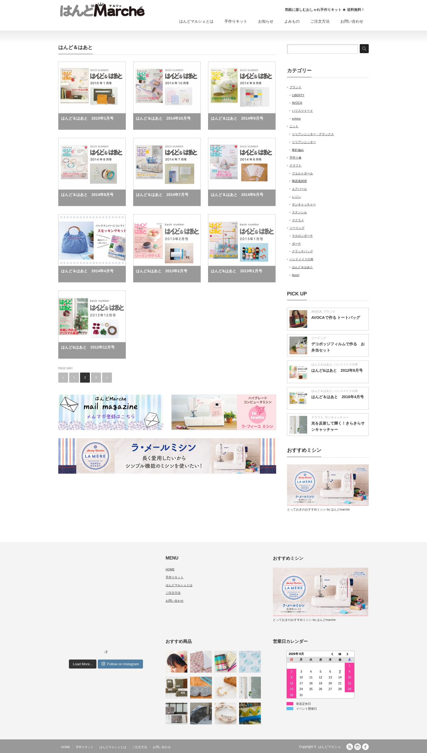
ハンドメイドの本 (301, 259)
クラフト (295, 165)
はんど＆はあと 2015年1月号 (87, 118)
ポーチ (296, 243)
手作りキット (235, 21)
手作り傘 (295, 157)
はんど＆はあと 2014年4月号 (87, 271)
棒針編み (298, 150)
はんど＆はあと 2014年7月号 (162, 194)
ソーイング (296, 227)
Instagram (357, 746)
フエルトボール (302, 173)
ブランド (295, 87)
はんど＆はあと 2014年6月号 (237, 194)
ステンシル (299, 212)
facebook (365, 746)
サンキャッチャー (304, 204)
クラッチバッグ (302, 251)
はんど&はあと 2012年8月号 (337, 370)
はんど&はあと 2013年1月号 (236, 271)
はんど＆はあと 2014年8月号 (87, 194)
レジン (296, 196)
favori (295, 275)
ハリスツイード (302, 110)
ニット (293, 126)
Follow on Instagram (120, 664)
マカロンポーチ (302, 235)
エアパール (299, 188)
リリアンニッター (304, 142)
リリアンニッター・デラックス (313, 134)
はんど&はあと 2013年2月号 (161, 271)
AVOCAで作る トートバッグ (335, 317)
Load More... (83, 664)
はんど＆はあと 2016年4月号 (337, 397)
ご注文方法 (320, 21)
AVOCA (297, 102)
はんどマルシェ (329, 747)
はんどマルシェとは (196, 21)
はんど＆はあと (302, 267)
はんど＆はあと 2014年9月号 (237, 118)
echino (296, 118)
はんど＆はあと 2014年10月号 (163, 118)
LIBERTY (298, 95)
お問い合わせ (351, 21)
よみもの (292, 21)
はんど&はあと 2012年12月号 (88, 347)
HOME (170, 569)
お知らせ (265, 21)
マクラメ (298, 220)
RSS (349, 746)
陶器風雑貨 (299, 181)
